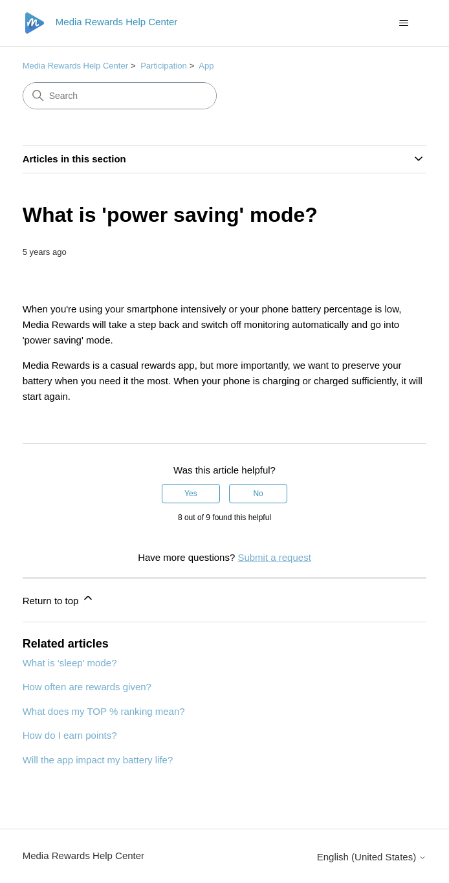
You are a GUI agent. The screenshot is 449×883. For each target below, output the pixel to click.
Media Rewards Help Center (75, 66)
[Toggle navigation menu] (403, 23)
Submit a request (274, 557)
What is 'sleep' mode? (70, 662)
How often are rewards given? (87, 686)
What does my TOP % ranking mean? (104, 711)
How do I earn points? (70, 735)
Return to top (58, 598)
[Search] (119, 96)
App (206, 66)
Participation (163, 66)
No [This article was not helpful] (258, 493)
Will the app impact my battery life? (98, 759)
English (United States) (372, 856)
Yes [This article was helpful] (190, 493)
